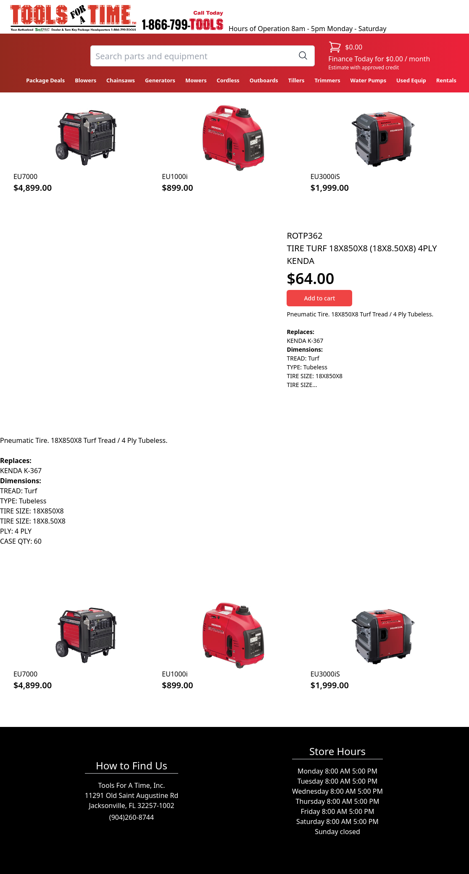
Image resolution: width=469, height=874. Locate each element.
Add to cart (319, 298)
